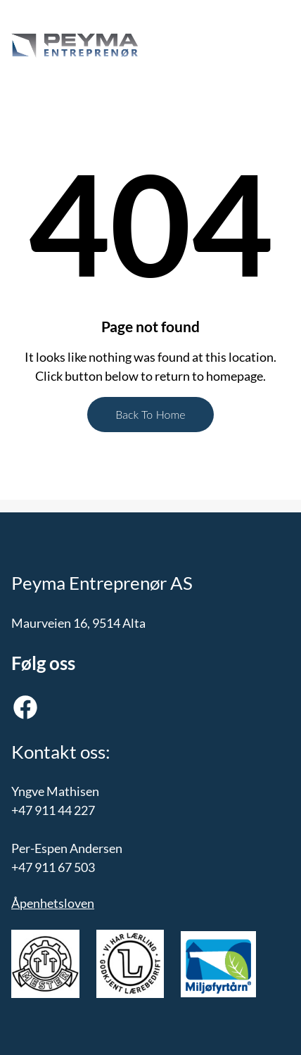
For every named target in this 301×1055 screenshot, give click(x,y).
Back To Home (150, 414)
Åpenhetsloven (52, 903)
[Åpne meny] (216, 45)
